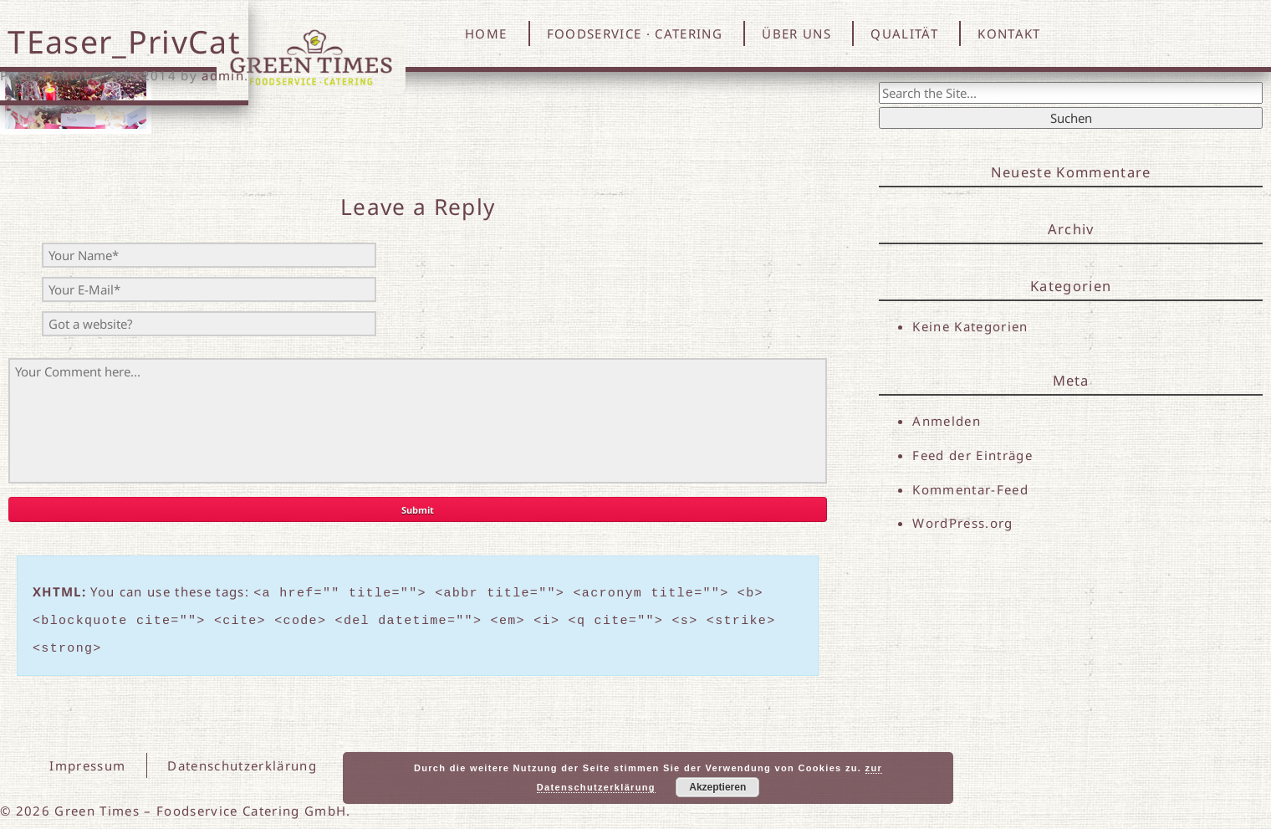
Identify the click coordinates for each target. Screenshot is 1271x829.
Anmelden (946, 420)
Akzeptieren (717, 787)
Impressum (88, 758)
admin (223, 75)
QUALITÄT (904, 33)
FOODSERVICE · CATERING (634, 33)
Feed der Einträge (972, 455)
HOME (486, 33)
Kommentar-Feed (970, 490)
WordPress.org (962, 524)
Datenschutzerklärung (242, 758)
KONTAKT (1008, 33)
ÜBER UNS (796, 33)
